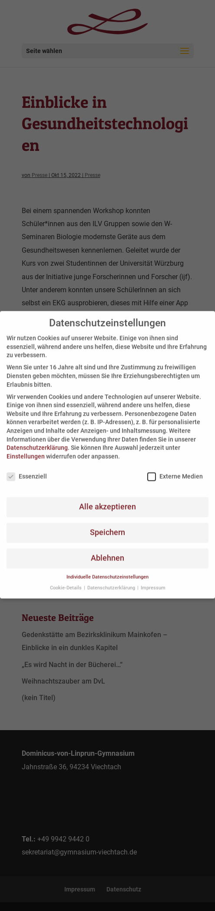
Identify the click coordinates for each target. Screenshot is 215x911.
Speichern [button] (107, 526)
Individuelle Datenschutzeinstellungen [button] (107, 571)
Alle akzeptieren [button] (107, 500)
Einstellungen (26, 450)
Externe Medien (175, 470)
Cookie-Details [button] (66, 581)
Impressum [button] (153, 581)
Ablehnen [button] (107, 551)
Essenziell (27, 470)
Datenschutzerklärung (37, 441)
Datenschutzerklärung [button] (111, 581)
